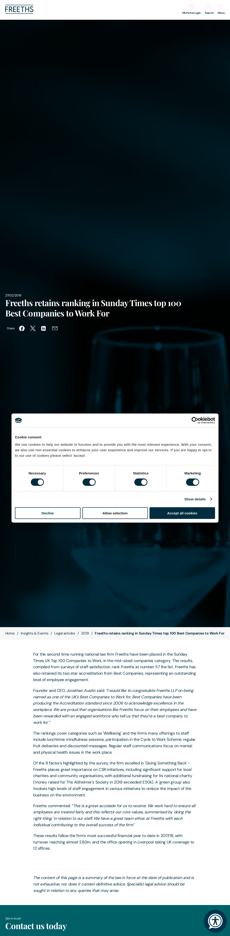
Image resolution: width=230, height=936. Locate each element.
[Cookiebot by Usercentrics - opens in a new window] (195, 420)
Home (10, 633)
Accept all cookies (182, 513)
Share (10, 328)
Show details (195, 499)
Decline (48, 513)
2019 (85, 633)
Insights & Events (35, 633)
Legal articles (64, 633)
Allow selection (114, 513)
